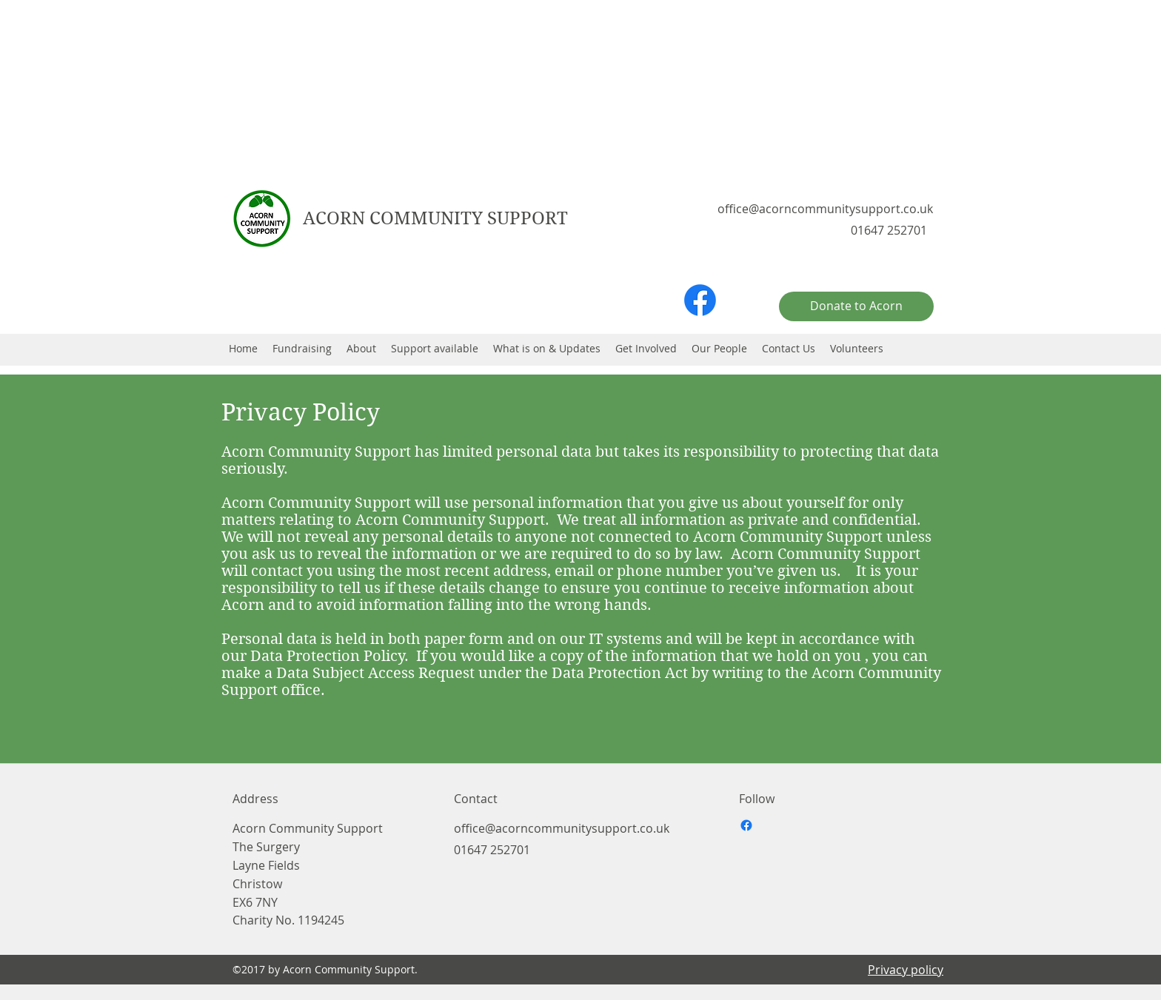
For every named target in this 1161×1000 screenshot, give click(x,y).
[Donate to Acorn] (856, 306)
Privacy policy (905, 970)
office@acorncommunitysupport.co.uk (825, 209)
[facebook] (700, 300)
